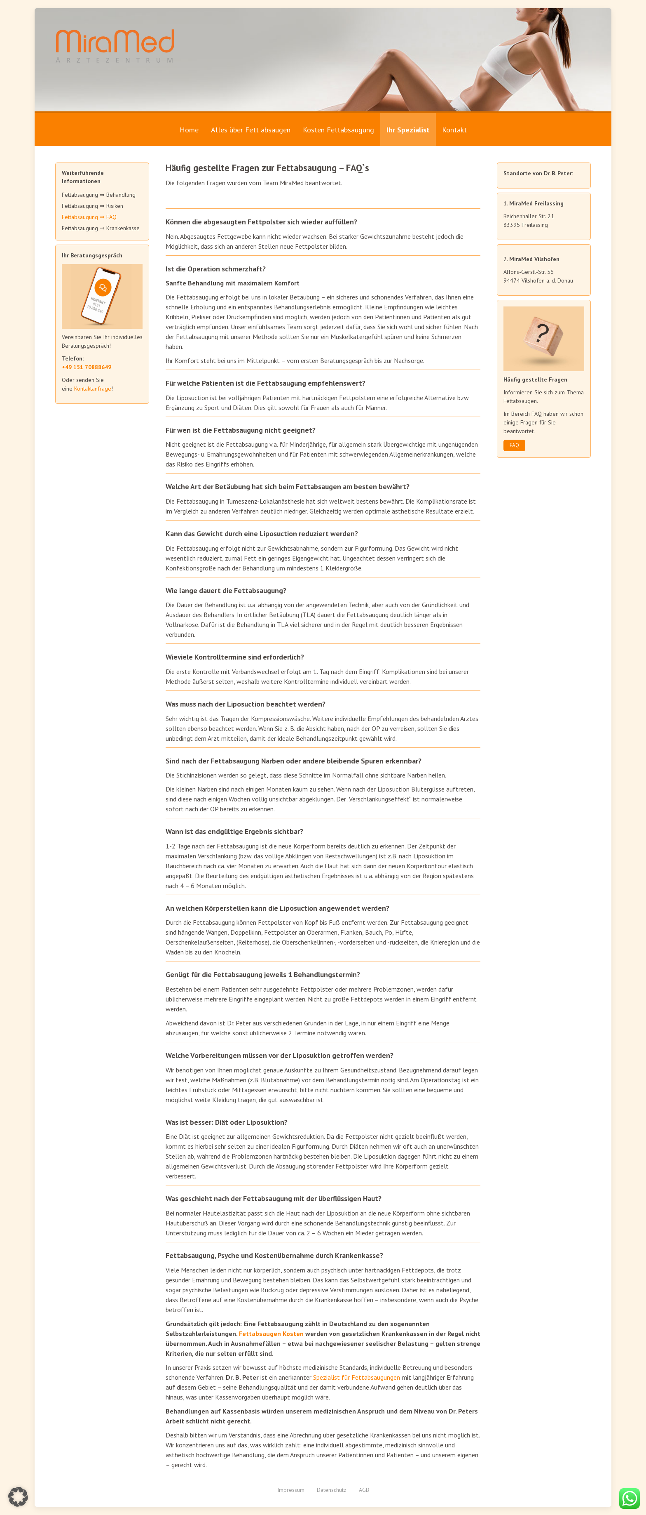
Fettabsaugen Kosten (271, 1333)
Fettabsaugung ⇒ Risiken (92, 206)
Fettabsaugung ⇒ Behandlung (99, 194)
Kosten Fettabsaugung (338, 129)
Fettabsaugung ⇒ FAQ (89, 217)
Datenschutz (331, 1490)
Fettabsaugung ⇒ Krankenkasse (101, 228)
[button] (18, 1497)
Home (189, 129)
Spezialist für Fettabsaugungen (356, 1377)
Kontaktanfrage (92, 388)
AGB (364, 1490)
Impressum (290, 1490)
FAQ (514, 445)
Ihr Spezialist (408, 129)
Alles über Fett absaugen (250, 129)
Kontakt (454, 129)
